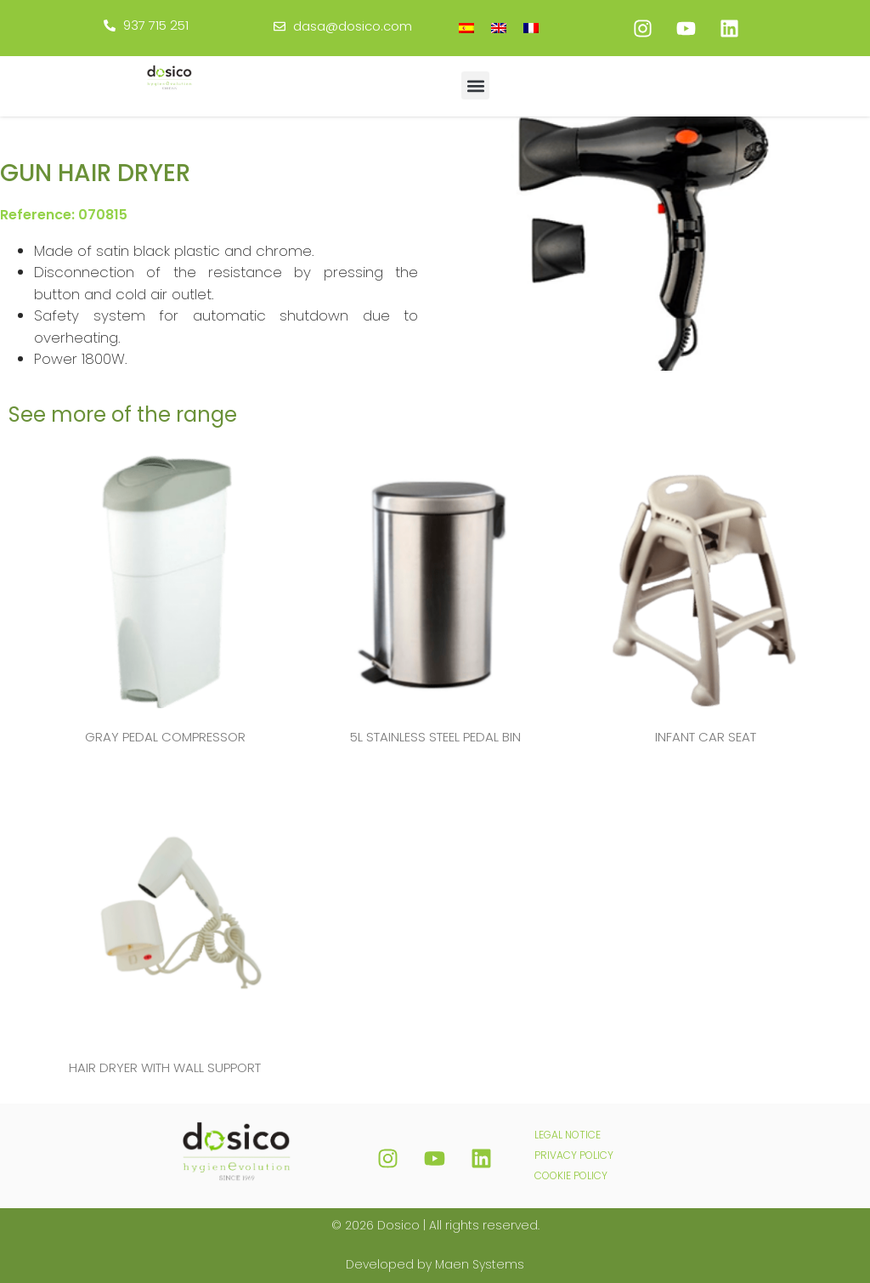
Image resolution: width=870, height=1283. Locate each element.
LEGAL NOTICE (567, 1134)
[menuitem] (466, 27)
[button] (475, 85)
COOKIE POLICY (570, 1175)
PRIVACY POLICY (573, 1155)
